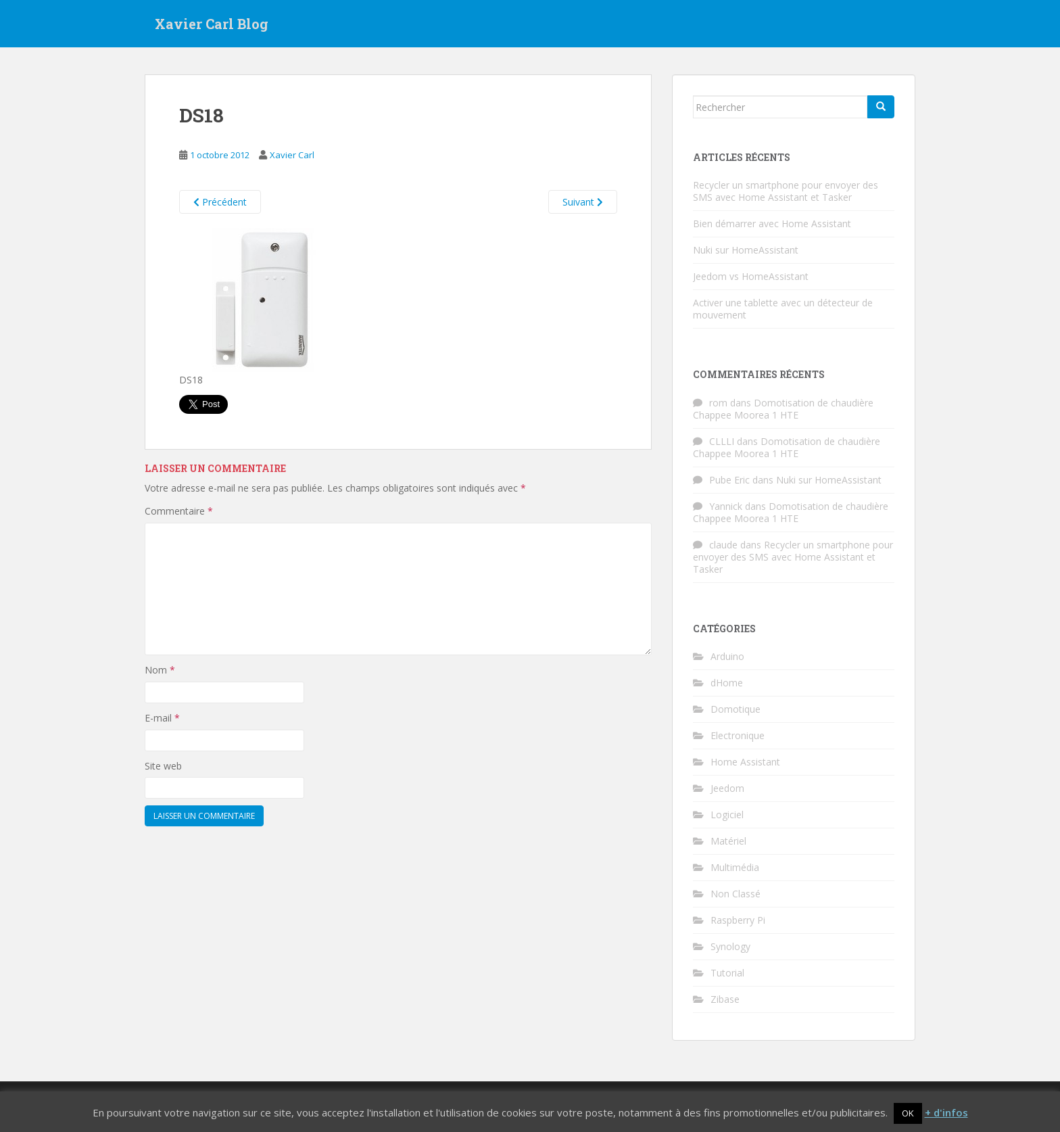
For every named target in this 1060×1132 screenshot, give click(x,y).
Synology (730, 946)
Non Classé (735, 893)
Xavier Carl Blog (211, 23)
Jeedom (727, 788)
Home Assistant (745, 761)
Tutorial (727, 972)
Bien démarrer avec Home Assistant (772, 223)
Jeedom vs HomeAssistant (751, 276)
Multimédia (734, 867)
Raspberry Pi (737, 920)
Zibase (725, 999)
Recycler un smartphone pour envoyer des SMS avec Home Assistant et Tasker (785, 191)
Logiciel (727, 814)
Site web (163, 765)
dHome (726, 682)
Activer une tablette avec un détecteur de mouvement (783, 308)
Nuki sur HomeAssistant (745, 249)
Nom (160, 669)
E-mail (162, 717)
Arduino (727, 656)
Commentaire (179, 510)
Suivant (582, 201)
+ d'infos (946, 1112)
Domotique (735, 709)
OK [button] (908, 1113)
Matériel (728, 840)
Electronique (737, 735)
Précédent (220, 201)
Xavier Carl (292, 155)
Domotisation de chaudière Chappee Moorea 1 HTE (783, 408)
